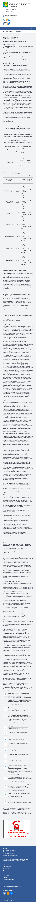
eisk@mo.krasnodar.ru (9, 13)
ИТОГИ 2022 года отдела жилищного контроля (18, 726)
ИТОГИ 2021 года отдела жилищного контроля (18, 732)
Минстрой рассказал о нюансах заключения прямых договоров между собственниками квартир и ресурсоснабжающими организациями (19, 709)
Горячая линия (8, 16)
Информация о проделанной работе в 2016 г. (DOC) (19, 760)
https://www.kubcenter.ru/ (18, 810)
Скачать (10, 704)
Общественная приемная (8, 879)
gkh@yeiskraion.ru (10, 50)
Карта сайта (5, 881)
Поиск (4, 884)
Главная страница (7, 866)
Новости (5, 877)
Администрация (6, 870)
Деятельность (6, 873)
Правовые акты (6, 875)
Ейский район (6, 868)
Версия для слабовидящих (11, 15)
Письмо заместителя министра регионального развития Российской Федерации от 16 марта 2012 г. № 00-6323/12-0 (20, 779)
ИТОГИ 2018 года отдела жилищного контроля (18, 749)
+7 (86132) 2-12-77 (9, 11)
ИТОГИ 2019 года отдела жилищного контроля (18, 743)
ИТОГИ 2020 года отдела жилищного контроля (18, 738)
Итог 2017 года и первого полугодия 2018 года (18, 754)
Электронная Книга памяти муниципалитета (12, 886)
